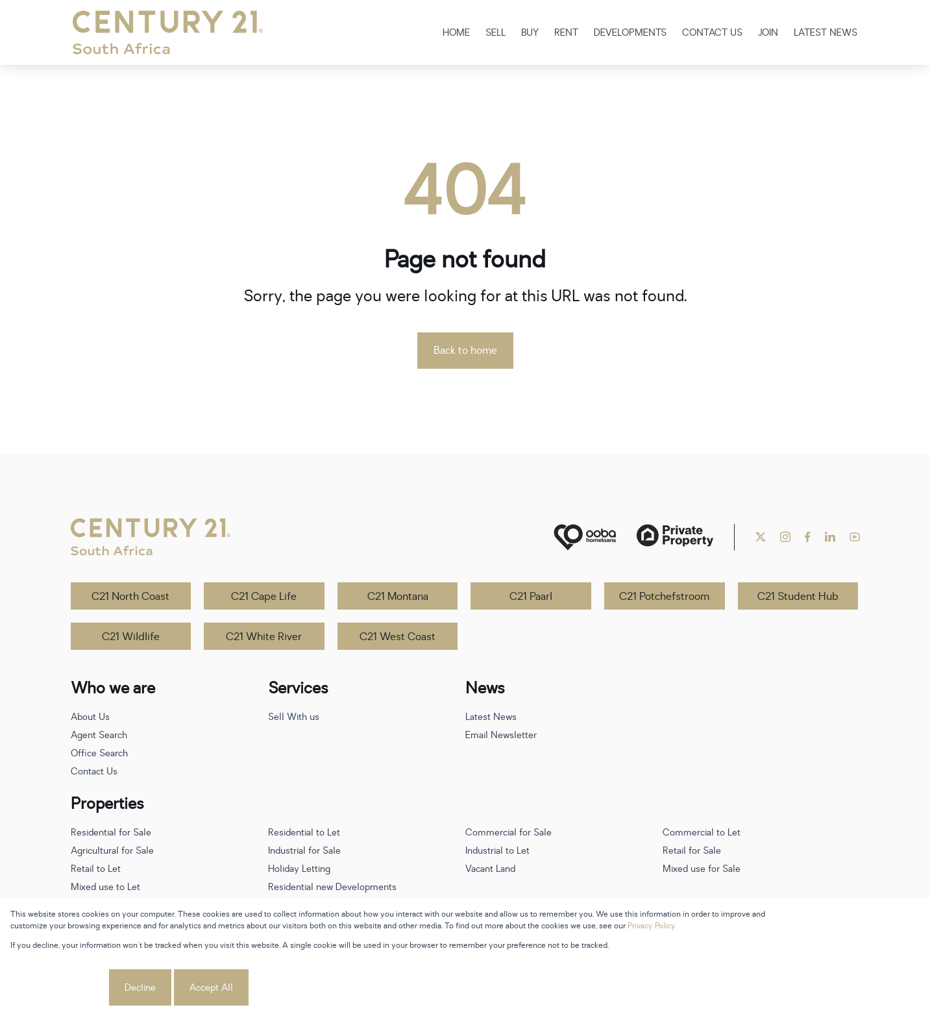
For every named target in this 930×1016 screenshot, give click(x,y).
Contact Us (94, 771)
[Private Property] (675, 537)
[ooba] (585, 537)
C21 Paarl (530, 596)
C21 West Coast (397, 637)
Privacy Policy (652, 926)
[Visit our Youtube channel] (855, 537)
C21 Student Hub (797, 596)
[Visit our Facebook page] (808, 537)
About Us (90, 717)
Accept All (211, 988)
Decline (140, 988)
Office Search (99, 753)
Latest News (491, 717)
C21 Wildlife (131, 637)
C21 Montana (397, 596)
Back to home (465, 350)
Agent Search (99, 735)
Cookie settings (58, 988)
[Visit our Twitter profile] (760, 536)
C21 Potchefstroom (664, 596)
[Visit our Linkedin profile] (830, 537)
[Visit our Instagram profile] (785, 537)
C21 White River (264, 637)
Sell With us (293, 717)
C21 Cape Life (264, 596)
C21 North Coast (130, 596)
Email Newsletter (501, 735)
